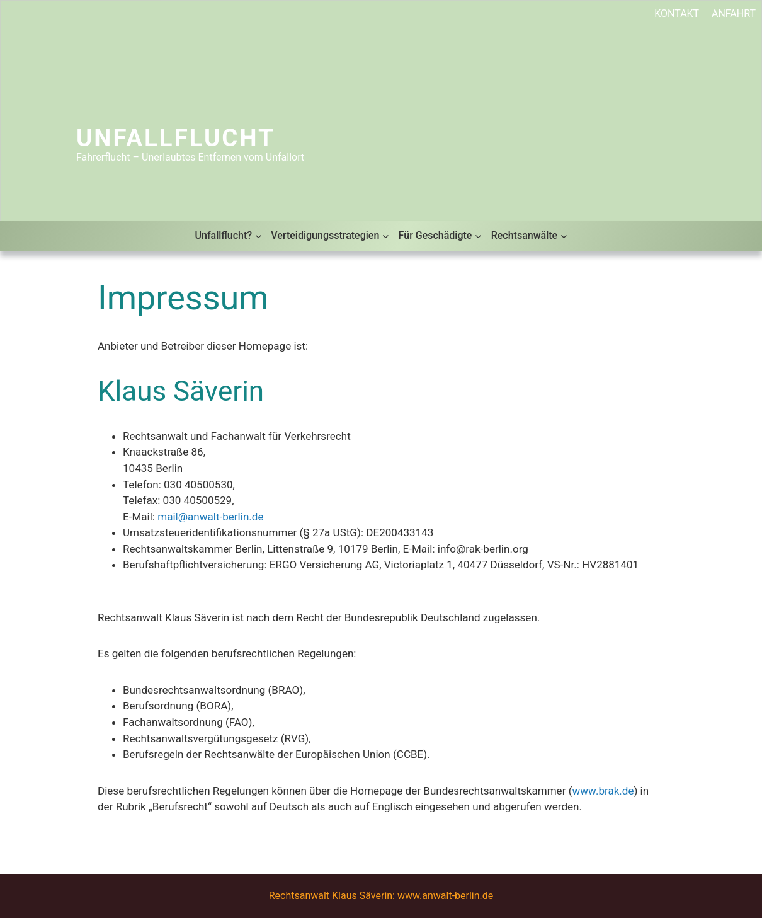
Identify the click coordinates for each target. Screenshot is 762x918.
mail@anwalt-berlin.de (210, 516)
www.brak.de (603, 790)
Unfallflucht (175, 137)
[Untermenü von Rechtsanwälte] (563, 235)
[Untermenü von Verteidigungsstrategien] (385, 235)
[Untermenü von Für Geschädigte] (478, 235)
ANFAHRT (734, 14)
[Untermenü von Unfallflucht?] (258, 235)
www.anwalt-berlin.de (445, 896)
